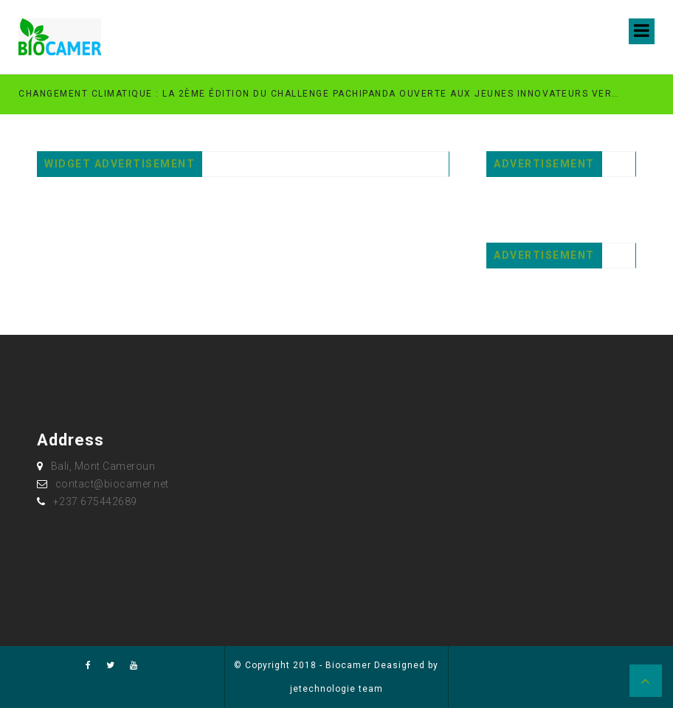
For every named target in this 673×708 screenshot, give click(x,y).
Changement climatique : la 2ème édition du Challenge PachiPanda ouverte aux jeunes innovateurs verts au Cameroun (320, 93)
